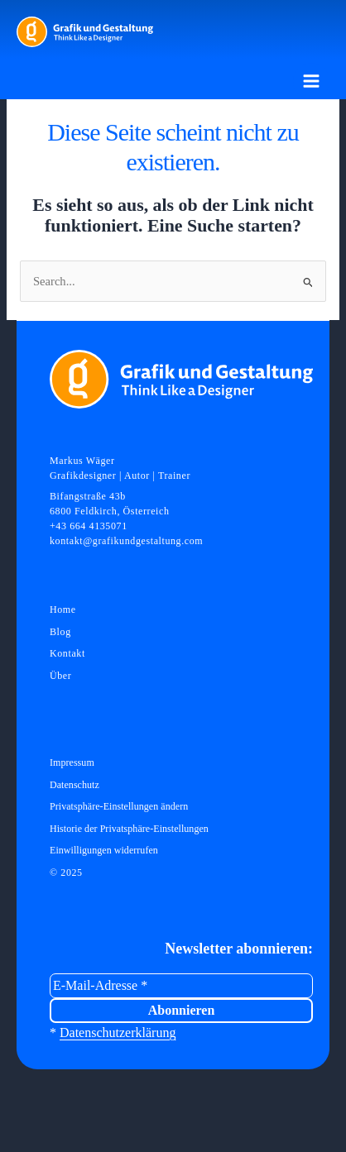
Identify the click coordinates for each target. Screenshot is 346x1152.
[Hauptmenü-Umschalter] (311, 81)
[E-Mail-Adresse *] (181, 985)
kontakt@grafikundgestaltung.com (126, 541)
